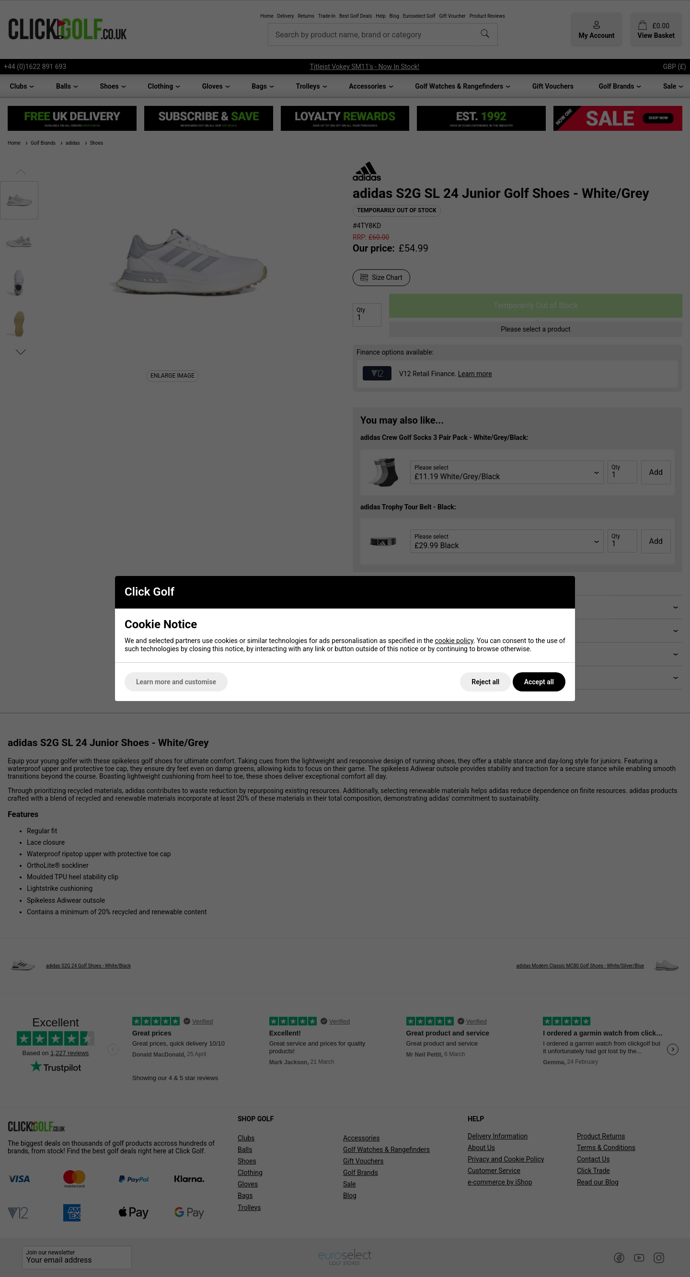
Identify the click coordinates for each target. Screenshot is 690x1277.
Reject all (485, 682)
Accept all (539, 682)
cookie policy (454, 640)
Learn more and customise (176, 682)
